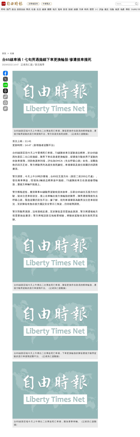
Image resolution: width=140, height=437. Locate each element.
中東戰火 (46, 4)
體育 (92, 9)
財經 (71, 9)
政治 (14, 9)
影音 (65, 9)
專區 (128, 9)
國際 (49, 9)
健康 (44, 9)
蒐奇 (60, 9)
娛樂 (76, 9)
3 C (96, 9)
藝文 (107, 9)
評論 (101, 9)
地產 (122, 9)
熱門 (8, 9)
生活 (39, 9)
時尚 (86, 9)
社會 (33, 9)
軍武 (28, 9)
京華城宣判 (33, 4)
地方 (55, 9)
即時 (3, 9)
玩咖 (112, 9)
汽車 (81, 9)
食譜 (117, 9)
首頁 (4, 53)
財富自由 (21, 9)
